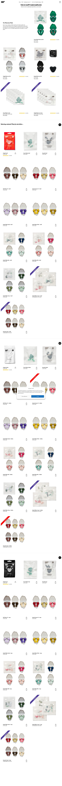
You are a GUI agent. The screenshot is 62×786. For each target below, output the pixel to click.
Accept (38, 396)
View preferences (24, 396)
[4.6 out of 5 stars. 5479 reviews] (54, 39)
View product (36, 41)
